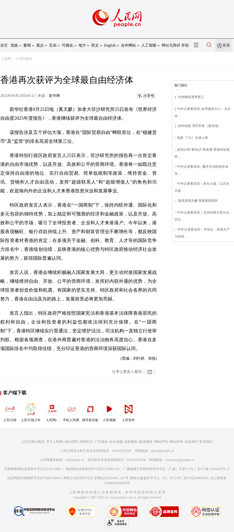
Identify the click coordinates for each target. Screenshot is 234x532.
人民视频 (109, 411)
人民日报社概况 (32, 441)
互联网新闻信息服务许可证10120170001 (32, 469)
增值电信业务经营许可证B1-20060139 (92, 469)
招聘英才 (85, 441)
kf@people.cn (75, 460)
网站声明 (161, 441)
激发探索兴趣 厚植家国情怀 (197, 200)
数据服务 (145, 441)
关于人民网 (54, 441)
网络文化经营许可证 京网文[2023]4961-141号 (96, 478)
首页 (4, 45)
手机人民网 (71, 411)
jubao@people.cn (162, 451)
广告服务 (101, 441)
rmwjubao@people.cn (179, 460)
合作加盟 (116, 441)
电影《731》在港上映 (192, 138)
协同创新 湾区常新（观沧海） (199, 126)
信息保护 (191, 441)
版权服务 (131, 441)
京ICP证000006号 (195, 478)
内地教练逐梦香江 (190, 97)
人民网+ (52, 411)
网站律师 (176, 441)
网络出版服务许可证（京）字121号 (155, 478)
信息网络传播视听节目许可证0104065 (34, 478)
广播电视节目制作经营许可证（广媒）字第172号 (158, 469)
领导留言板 (90, 411)
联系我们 (206, 441)
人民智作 (128, 411)
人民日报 (10, 411)
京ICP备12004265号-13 (213, 469)
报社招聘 (71, 441)
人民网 (6, 59)
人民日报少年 (31, 411)
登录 (226, 45)
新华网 (54, 96)
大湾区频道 (24, 59)
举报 (185, 45)
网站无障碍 (171, 45)
